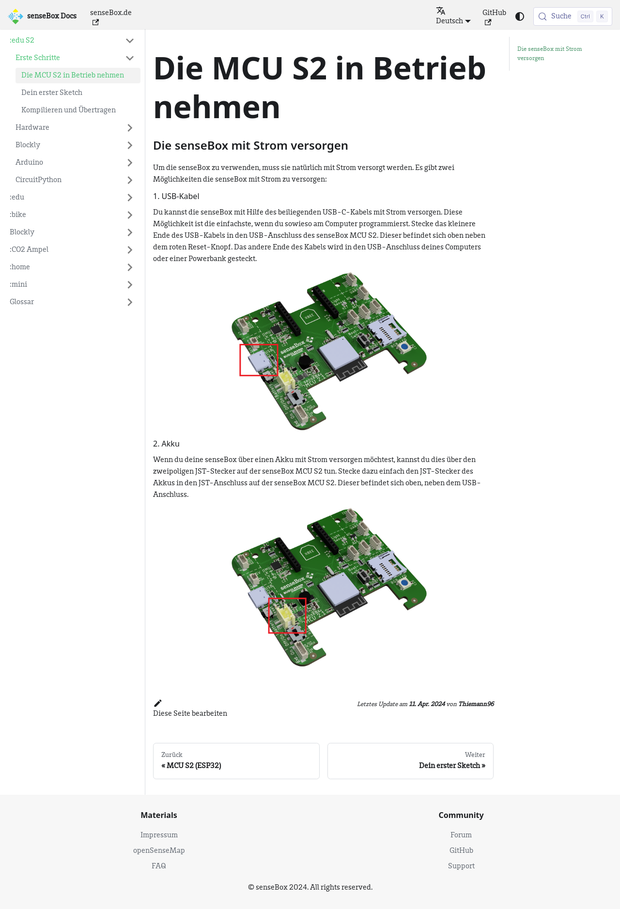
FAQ (159, 866)
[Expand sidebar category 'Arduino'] (129, 162)
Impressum (159, 835)
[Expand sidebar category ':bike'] (129, 215)
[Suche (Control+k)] (572, 16)
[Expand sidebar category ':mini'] (129, 285)
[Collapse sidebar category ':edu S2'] (129, 40)
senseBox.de (111, 17)
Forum (461, 835)
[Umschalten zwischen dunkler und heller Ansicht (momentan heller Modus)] (519, 16)
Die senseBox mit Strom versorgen (549, 54)
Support (461, 866)
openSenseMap (159, 851)
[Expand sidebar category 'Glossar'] (129, 302)
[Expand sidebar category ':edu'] (129, 197)
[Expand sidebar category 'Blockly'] (129, 145)
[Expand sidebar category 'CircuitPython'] (129, 180)
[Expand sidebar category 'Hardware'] (129, 128)
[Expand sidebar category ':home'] (129, 267)
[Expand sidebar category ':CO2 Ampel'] (129, 250)
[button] (75, 58)
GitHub (494, 17)
